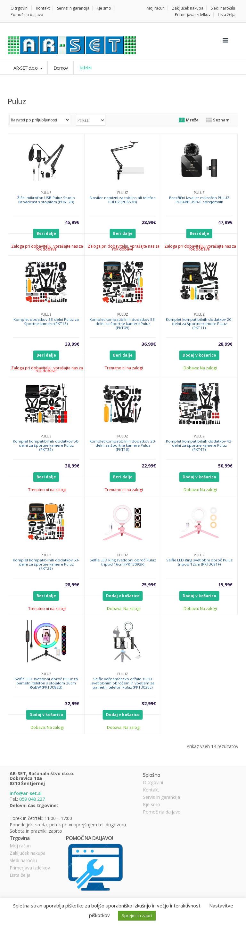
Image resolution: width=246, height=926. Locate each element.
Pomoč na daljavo (27, 14)
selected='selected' (90, 119)
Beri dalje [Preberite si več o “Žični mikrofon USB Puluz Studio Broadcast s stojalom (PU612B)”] (46, 233)
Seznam (217, 119)
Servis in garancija (73, 8)
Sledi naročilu (223, 8)
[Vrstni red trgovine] (39, 119)
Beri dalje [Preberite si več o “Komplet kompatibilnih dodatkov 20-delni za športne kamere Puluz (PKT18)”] (123, 476)
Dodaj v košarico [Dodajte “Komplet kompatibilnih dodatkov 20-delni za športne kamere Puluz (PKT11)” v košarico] (199, 355)
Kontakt (43, 8)
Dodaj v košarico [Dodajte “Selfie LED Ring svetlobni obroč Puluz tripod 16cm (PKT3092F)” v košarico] (123, 595)
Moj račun (156, 8)
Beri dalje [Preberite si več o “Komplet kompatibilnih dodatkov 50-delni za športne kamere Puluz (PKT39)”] (46, 476)
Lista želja (226, 14)
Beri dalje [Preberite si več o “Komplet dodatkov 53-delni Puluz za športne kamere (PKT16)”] (46, 355)
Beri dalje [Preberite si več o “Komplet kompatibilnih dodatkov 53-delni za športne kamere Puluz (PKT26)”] (46, 595)
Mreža (189, 119)
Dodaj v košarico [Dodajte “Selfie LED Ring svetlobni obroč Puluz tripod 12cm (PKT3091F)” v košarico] (199, 595)
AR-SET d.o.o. (25, 68)
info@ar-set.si (26, 793)
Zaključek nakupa (187, 8)
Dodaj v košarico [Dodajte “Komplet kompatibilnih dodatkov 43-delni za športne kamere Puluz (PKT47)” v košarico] (199, 476)
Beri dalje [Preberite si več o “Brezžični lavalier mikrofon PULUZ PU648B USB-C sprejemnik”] (199, 233)
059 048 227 (32, 798)
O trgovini (20, 8)
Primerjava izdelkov (192, 14)
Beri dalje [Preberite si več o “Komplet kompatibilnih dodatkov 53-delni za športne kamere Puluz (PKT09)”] (123, 355)
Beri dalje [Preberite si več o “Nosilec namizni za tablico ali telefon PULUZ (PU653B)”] (123, 233)
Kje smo (104, 8)
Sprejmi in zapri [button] (137, 915)
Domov (60, 68)
